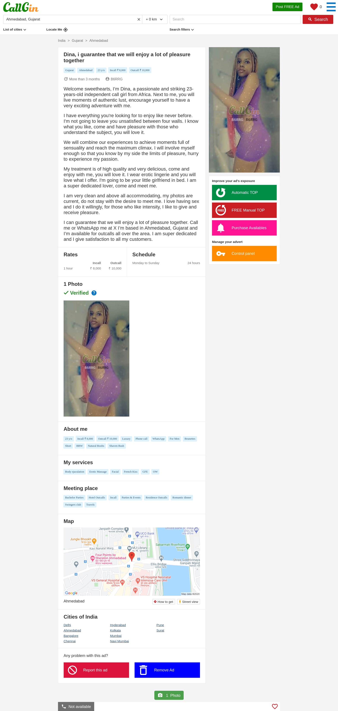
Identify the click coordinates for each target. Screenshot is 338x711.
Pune (160, 625)
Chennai (70, 641)
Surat (160, 630)
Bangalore (71, 636)
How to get (163, 602)
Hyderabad (118, 625)
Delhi (67, 625)
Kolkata (115, 630)
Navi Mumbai (119, 641)
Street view (188, 601)
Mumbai (115, 636)
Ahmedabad (72, 630)
